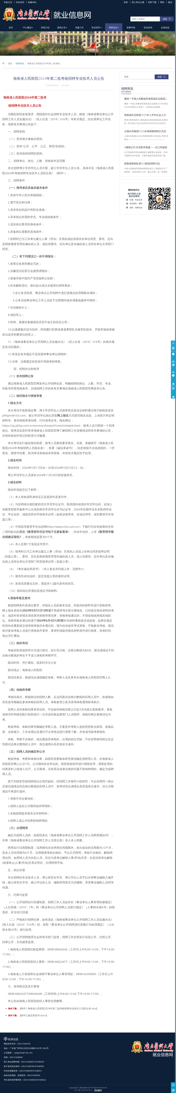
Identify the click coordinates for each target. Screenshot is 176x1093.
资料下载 (152, 2)
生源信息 (165, 27)
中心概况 (28, 27)
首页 (11, 27)
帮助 (162, 2)
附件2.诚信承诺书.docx (33, 1015)
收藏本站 (32, 2)
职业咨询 (148, 27)
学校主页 (8, 2)
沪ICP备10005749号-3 (83, 1090)
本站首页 (20, 2)
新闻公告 (62, 27)
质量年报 (131, 27)
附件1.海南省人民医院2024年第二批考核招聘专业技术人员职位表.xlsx (58, 1008)
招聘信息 (114, 27)
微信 (170, 2)
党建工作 (79, 27)
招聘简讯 (20, 63)
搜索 (167, 18)
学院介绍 (45, 27)
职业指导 (97, 27)
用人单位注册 (138, 2)
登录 (126, 2)
